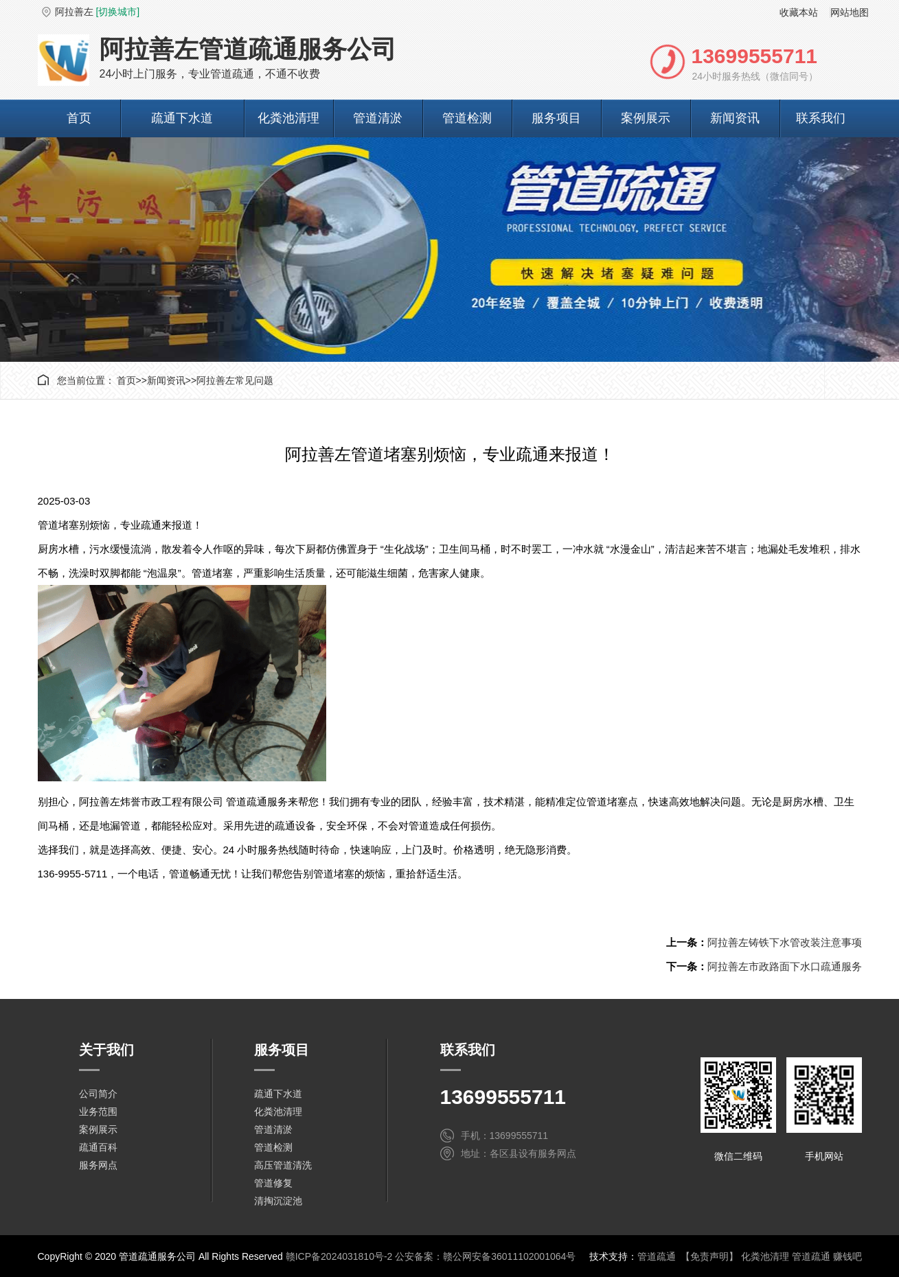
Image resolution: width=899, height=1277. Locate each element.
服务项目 (556, 118)
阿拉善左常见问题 (234, 380)
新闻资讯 (735, 118)
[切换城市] (117, 11)
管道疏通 (656, 1256)
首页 (79, 118)
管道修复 (273, 1182)
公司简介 (98, 1093)
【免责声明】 (709, 1256)
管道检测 (467, 118)
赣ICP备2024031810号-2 (339, 1256)
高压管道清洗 (283, 1165)
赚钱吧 (847, 1256)
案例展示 (645, 118)
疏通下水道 (182, 118)
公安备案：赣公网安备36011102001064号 (485, 1256)
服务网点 (98, 1165)
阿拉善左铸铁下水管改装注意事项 (784, 942)
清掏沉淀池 (278, 1200)
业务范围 (98, 1111)
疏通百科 (98, 1147)
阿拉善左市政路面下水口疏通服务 (784, 966)
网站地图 (849, 12)
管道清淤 (377, 118)
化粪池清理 (288, 118)
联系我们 (820, 118)
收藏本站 (798, 12)
